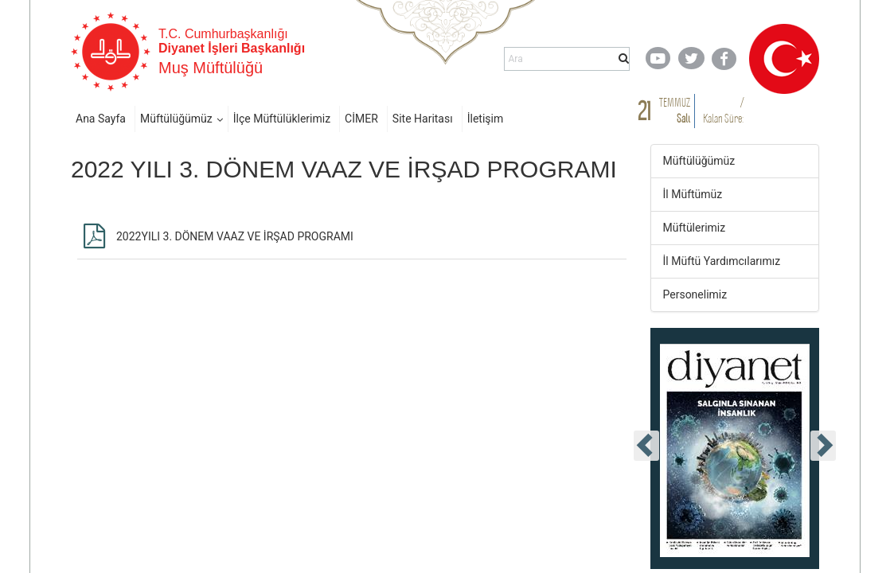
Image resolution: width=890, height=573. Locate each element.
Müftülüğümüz (176, 118)
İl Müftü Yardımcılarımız (722, 261)
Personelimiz (695, 294)
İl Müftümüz (693, 194)
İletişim (485, 118)
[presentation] (646, 446)
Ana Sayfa (101, 118)
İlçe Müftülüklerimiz (281, 118)
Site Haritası (422, 118)
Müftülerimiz (694, 227)
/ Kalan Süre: (723, 110)
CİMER (361, 118)
